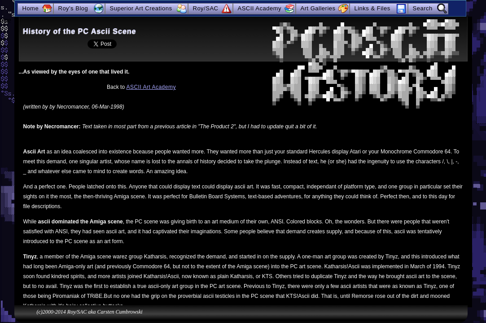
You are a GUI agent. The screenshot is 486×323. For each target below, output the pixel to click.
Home (30, 8)
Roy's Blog (73, 8)
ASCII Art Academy (151, 87)
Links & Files (372, 8)
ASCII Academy (260, 8)
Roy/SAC (206, 8)
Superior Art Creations (141, 8)
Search (423, 8)
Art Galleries (318, 8)
